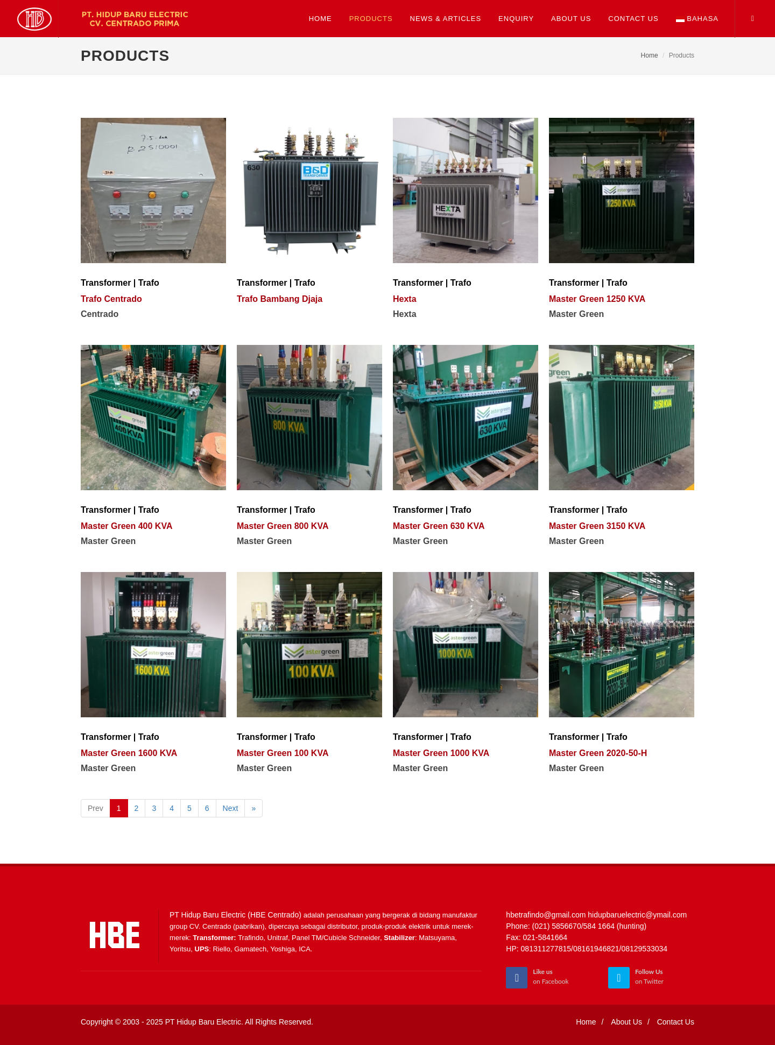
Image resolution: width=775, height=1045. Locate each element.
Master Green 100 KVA (282, 753)
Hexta (405, 298)
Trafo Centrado (111, 298)
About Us (626, 1022)
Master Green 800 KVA (282, 526)
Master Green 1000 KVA (441, 753)
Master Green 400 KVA (126, 526)
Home (649, 55)
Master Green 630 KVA (438, 526)
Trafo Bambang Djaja (279, 298)
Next (230, 808)
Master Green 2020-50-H (598, 753)
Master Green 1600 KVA (129, 753)
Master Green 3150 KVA (597, 526)
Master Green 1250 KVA (597, 298)
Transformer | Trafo (120, 282)
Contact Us (675, 1022)
